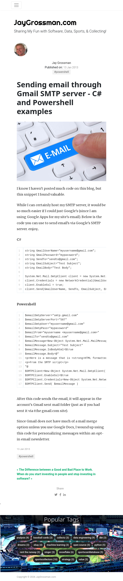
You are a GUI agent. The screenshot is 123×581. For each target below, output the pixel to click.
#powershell (61, 72)
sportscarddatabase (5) (90, 552)
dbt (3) (102, 537)
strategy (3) (68, 559)
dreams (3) (23, 544)
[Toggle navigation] (16, 5)
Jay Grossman (61, 63)
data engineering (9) (84, 537)
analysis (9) (23, 537)
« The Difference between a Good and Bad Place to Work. (55, 469)
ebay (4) (38, 544)
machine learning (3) (58, 544)
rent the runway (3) (30, 552)
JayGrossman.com (45, 22)
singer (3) (50, 552)
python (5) (99, 544)
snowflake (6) (66, 552)
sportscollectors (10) (46, 559)
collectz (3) (63, 537)
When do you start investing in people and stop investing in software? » (56, 476)
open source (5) (81, 544)
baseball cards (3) (42, 537)
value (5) (83, 559)
